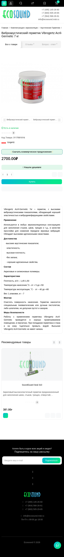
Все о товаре (11, 44)
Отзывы (29, 44)
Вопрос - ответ (49, 44)
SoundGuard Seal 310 (32, 385)
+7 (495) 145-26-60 (50, 9)
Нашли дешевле (32, 167)
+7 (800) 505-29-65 (50, 13)
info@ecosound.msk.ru (48, 19)
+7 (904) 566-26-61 (50, 16)
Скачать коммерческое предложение (32, 151)
